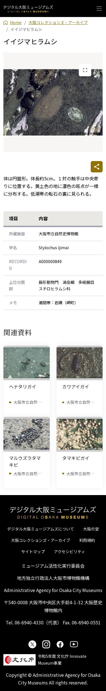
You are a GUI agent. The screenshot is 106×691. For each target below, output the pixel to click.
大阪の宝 (91, 529)
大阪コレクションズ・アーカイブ (40, 540)
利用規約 (87, 540)
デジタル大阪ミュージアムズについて (40, 529)
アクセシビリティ (69, 551)
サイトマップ (33, 551)
